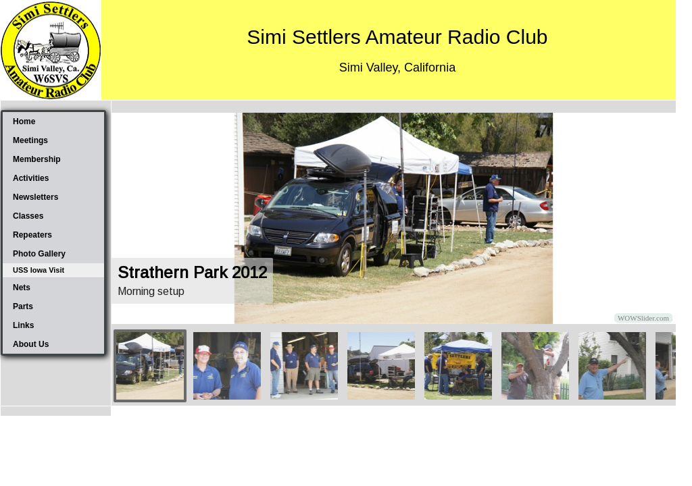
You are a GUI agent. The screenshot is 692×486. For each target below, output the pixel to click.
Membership (37, 159)
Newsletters (35, 197)
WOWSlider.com (643, 318)
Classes (28, 216)
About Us (31, 344)
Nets (21, 287)
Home (24, 121)
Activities (31, 178)
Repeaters (32, 235)
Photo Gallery (39, 254)
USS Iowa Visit (38, 270)
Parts (23, 306)
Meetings (30, 140)
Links (23, 325)
